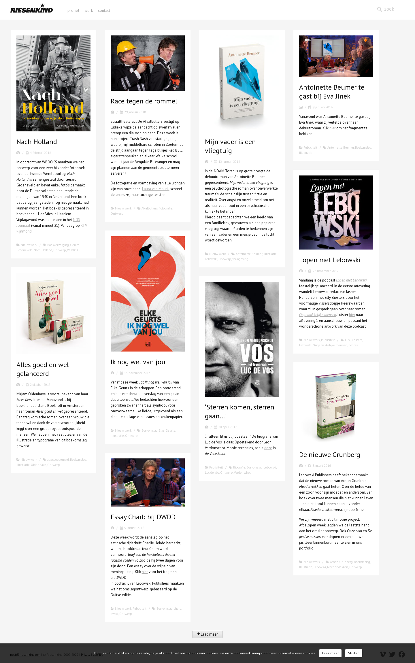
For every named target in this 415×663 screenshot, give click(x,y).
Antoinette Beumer (249, 254)
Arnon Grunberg (341, 562)
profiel (73, 10)
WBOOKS (73, 250)
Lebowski (211, 259)
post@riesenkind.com (25, 655)
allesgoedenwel (58, 460)
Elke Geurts (167, 430)
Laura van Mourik (155, 188)
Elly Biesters (353, 340)
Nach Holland (43, 250)
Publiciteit (310, 148)
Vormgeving (240, 259)
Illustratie (270, 254)
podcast (353, 345)
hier (332, 128)
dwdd (114, 614)
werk (88, 10)
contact (104, 10)
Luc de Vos (212, 473)
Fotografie (165, 208)
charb (177, 609)
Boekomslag (363, 148)
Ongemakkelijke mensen (317, 314)
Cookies (98, 655)
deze (268, 447)
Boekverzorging (58, 245)
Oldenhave (38, 465)
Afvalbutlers (150, 208)
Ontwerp (59, 250)
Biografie (239, 467)
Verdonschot (242, 473)
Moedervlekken (337, 567)
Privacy (85, 655)
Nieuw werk (29, 245)
